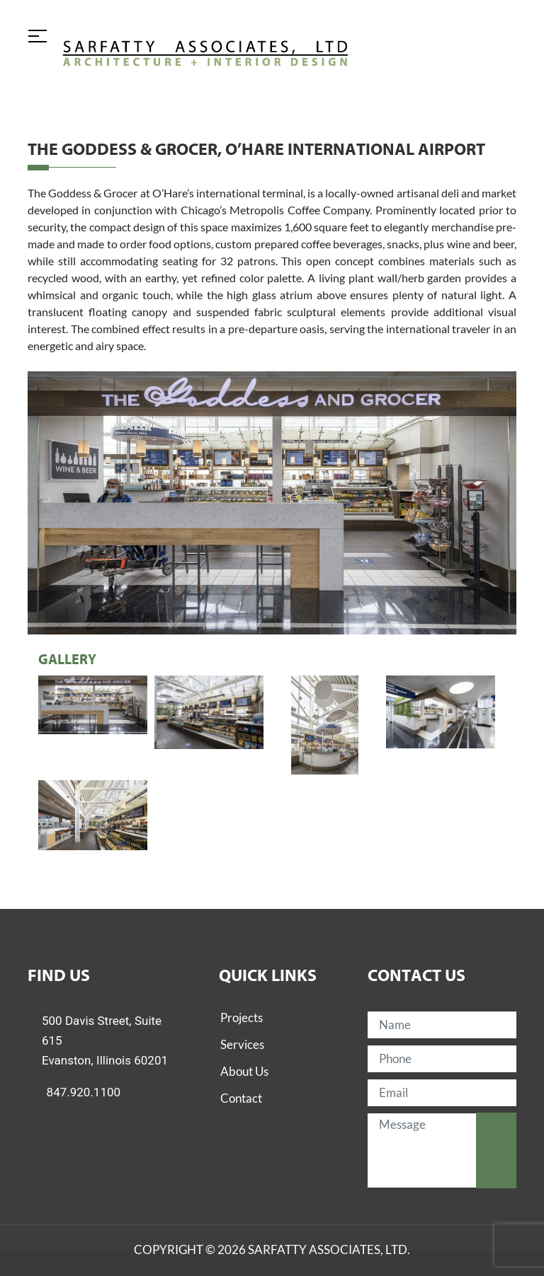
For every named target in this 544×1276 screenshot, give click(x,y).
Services (242, 1044)
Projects (241, 1017)
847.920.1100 (84, 1092)
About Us (244, 1071)
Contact (241, 1098)
